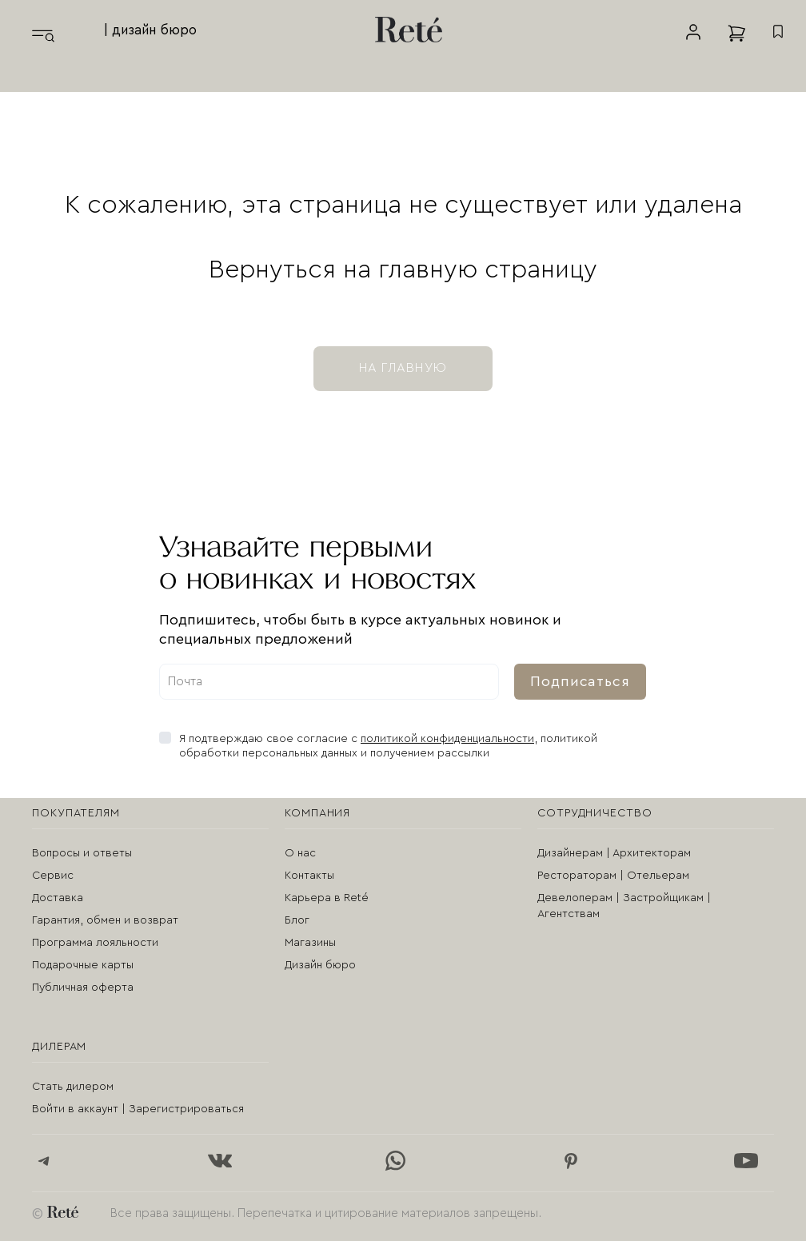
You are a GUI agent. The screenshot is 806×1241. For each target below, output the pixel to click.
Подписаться (580, 681)
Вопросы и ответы (82, 853)
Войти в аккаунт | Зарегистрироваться (138, 1109)
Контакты (309, 875)
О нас (300, 853)
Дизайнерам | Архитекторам (614, 853)
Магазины (310, 942)
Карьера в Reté (327, 898)
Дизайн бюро (320, 965)
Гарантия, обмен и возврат (105, 920)
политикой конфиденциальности (447, 738)
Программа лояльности (95, 942)
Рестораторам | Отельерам (613, 875)
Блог (297, 920)
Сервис (53, 875)
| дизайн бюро (150, 30)
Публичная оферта (83, 987)
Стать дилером (73, 1086)
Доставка (57, 898)
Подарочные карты (83, 965)
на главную (403, 367)
